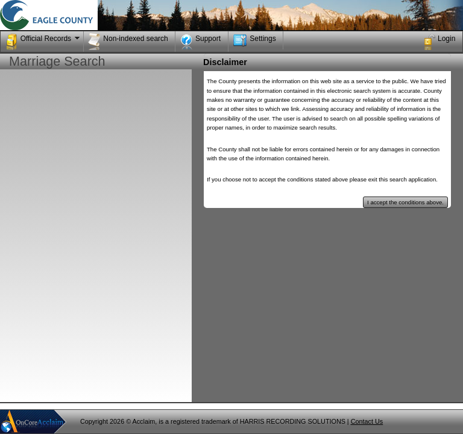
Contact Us (367, 421)
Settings (254, 40)
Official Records (43, 41)
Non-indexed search (128, 41)
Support (200, 41)
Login (439, 41)
